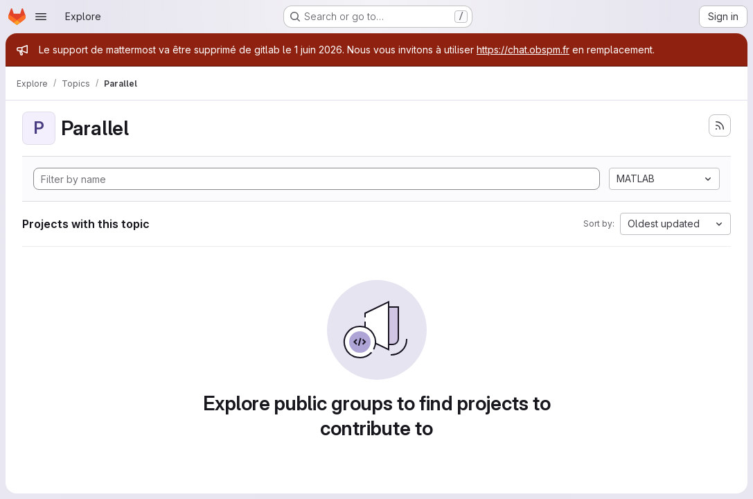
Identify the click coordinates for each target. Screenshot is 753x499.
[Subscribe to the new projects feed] (720, 125)
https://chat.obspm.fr (523, 49)
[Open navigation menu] (41, 17)
